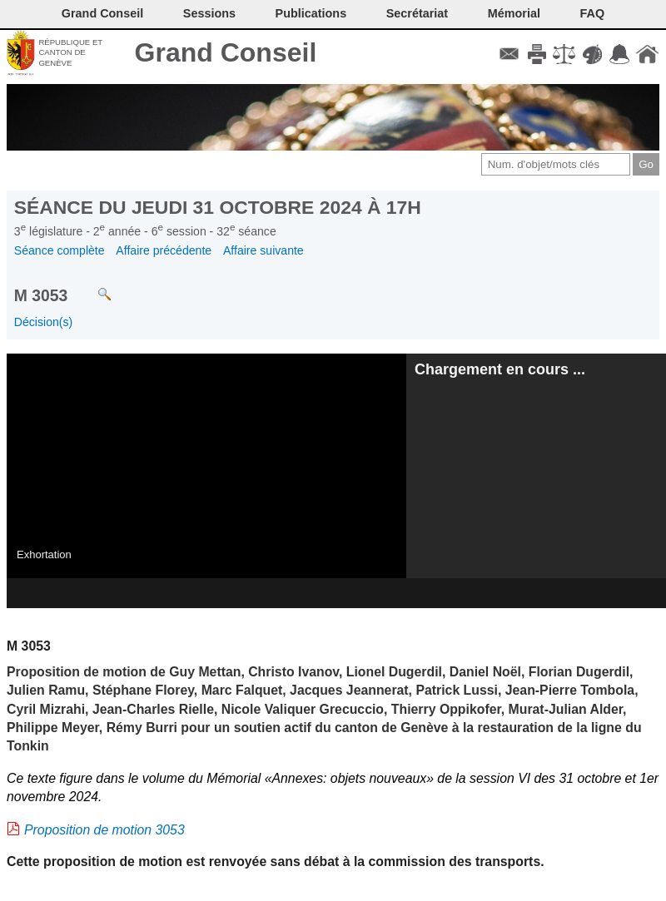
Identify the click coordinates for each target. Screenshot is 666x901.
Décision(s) (43, 322)
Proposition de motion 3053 (104, 830)
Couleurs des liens (592, 54)
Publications (311, 13)
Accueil (647, 54)
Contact (509, 54)
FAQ (592, 13)
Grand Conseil (226, 52)
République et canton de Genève (70, 52)
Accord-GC (620, 54)
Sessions (209, 13)
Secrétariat (417, 13)
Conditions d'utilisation (564, 54)
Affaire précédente (163, 250)
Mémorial (514, 13)
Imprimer (536, 54)
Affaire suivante (263, 250)
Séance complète (59, 250)
